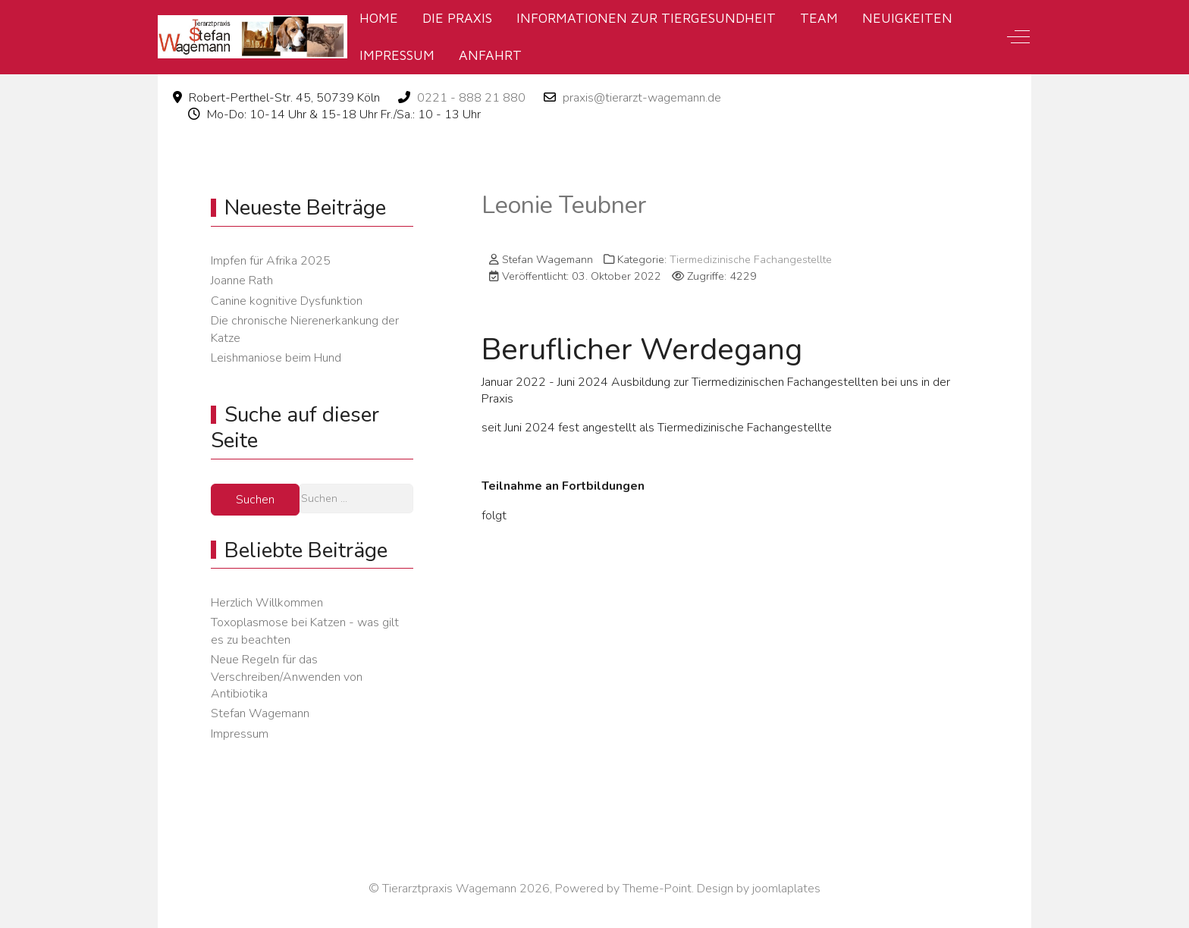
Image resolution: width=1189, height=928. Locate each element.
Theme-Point (657, 888)
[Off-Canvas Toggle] (1018, 37)
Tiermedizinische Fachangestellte (751, 259)
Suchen (255, 499)
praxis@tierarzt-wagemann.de (642, 97)
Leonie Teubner (564, 205)
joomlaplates (786, 888)
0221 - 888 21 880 (471, 97)
